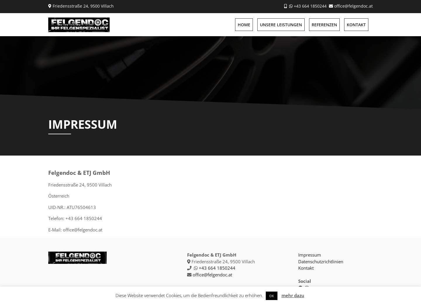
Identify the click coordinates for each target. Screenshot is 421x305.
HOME (244, 24)
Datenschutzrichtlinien (320, 261)
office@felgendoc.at (353, 6)
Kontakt (306, 268)
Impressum (309, 255)
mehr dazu (293, 295)
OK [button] (271, 296)
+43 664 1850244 (310, 6)
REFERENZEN (324, 24)
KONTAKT (356, 24)
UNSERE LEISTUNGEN (281, 24)
